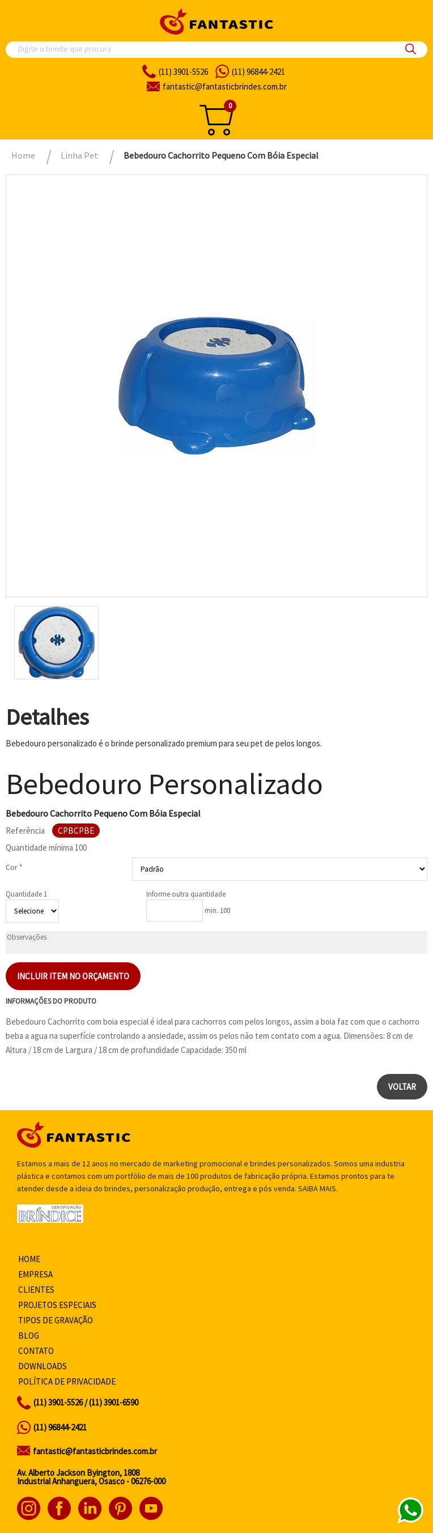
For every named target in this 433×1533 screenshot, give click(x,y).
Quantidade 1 (26, 894)
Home (29, 1259)
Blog (28, 1335)
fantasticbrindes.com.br (225, 86)
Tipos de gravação (55, 1320)
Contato (36, 1350)
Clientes (36, 1289)
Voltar (402, 1086)
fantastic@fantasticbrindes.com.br (95, 1451)
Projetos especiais (57, 1305)
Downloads (42, 1366)
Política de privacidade (67, 1381)
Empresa (35, 1274)
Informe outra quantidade (186, 894)
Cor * (14, 867)
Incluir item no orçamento (73, 976)
